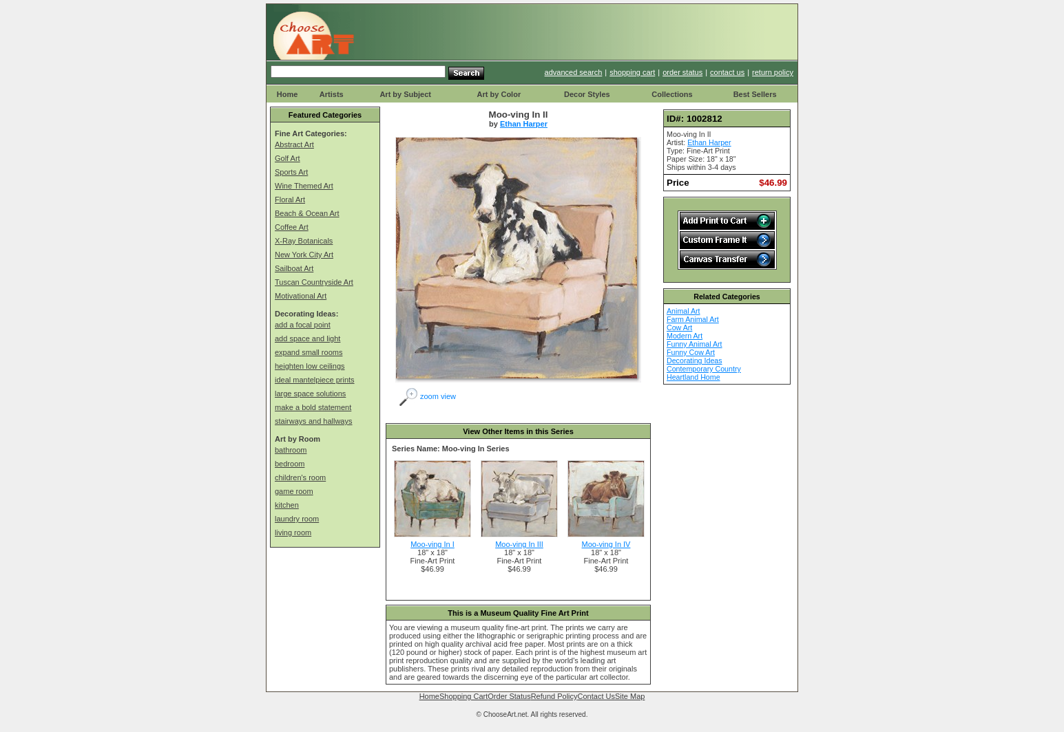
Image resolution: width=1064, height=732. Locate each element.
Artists (332, 94)
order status (682, 72)
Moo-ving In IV (606, 544)
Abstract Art (294, 144)
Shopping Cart (463, 696)
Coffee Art (292, 227)
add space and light (307, 338)
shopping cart (632, 72)
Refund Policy (554, 696)
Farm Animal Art (693, 319)
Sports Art (291, 172)
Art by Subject (405, 94)
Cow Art (679, 327)
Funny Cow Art (691, 352)
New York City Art (304, 254)
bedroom (289, 464)
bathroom (290, 450)
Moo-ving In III (519, 544)
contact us (727, 72)
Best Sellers (755, 94)
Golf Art (287, 158)
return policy (772, 72)
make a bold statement (313, 407)
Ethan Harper (523, 124)
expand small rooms (308, 352)
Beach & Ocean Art (307, 213)
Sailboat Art (294, 268)
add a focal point (303, 325)
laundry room (297, 519)
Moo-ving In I (432, 544)
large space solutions (310, 393)
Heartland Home (693, 377)
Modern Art (684, 336)
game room (294, 491)
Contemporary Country (704, 369)
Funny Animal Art (694, 344)
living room (293, 532)
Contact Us (596, 696)
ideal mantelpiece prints (315, 380)
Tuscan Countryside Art (314, 282)
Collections (671, 94)
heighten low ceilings (310, 366)
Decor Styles (587, 94)
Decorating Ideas (694, 360)
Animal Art (683, 311)
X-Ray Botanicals (304, 241)
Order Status (509, 696)
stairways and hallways (314, 421)
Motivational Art (300, 296)
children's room (300, 477)
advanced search (574, 72)
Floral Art (290, 199)
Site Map (630, 696)
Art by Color (499, 94)
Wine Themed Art (304, 186)
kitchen (287, 505)
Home (287, 94)
